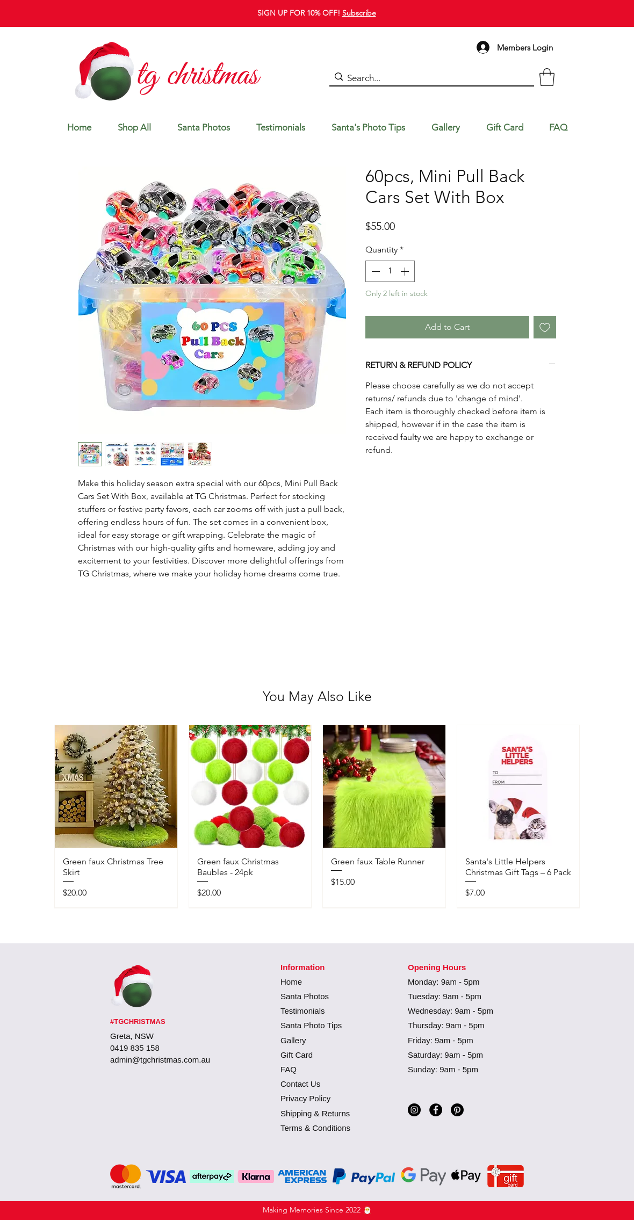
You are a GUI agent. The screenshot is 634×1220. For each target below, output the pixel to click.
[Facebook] (435, 1109)
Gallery (293, 1040)
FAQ (288, 1069)
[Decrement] (374, 271)
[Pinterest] (457, 1109)
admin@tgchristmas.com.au (160, 1059)
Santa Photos (304, 996)
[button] (546, 77)
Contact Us (300, 1083)
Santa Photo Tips (311, 1025)
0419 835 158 (135, 1047)
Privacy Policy (305, 1098)
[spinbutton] (390, 271)
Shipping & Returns (315, 1113)
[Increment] (405, 271)
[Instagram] (414, 1109)
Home (291, 981)
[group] (317, 816)
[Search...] (429, 78)
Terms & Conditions (315, 1127)
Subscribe (359, 13)
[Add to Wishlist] (545, 327)
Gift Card (296, 1054)
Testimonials (302, 1010)
